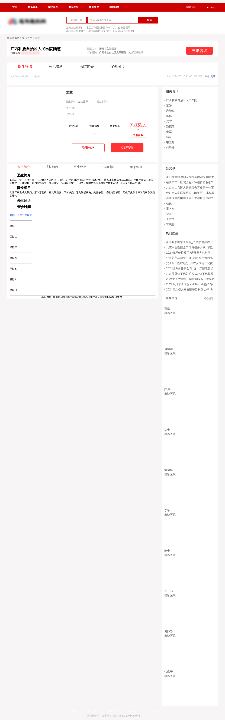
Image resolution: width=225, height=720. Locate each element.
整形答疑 (136, 167)
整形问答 (114, 7)
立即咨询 (127, 147)
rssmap (209, 7)
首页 (14, 7)
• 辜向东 (169, 208)
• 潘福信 (169, 126)
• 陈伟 (168, 116)
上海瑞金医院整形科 (99, 30)
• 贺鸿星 (169, 224)
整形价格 (88, 147)
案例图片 (118, 67)
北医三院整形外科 (76, 30)
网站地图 (189, 7)
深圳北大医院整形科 (124, 30)
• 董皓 (168, 105)
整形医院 (53, 7)
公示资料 (56, 67)
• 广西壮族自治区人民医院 (180, 100)
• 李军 (168, 131)
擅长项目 (52, 167)
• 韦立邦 (169, 142)
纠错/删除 (210, 76)
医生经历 (80, 167)
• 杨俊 (168, 203)
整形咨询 (199, 50)
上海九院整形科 (74, 27)
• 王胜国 (169, 219)
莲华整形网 (13, 37)
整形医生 (73, 7)
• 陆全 (168, 137)
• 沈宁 (168, 121)
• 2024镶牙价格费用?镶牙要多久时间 (187, 252)
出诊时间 (108, 167)
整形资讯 (33, 7)
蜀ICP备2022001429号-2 (126, 715)
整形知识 (94, 7)
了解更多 (138, 135)
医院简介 (87, 67)
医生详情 (25, 67)
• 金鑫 (168, 213)
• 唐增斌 (169, 110)
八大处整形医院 (121, 27)
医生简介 (23, 167)
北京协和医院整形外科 (98, 27)
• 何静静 (169, 147)
